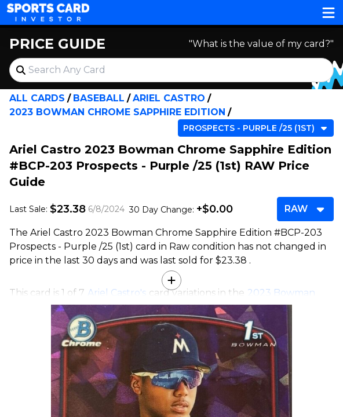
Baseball (99, 98)
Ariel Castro (169, 98)
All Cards (37, 98)
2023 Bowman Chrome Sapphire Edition (117, 112)
